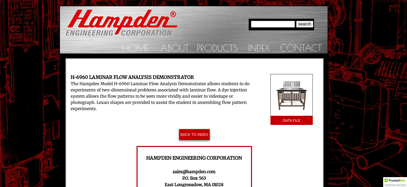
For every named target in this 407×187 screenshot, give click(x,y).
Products (217, 47)
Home (135, 47)
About (174, 47)
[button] (395, 182)
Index (258, 47)
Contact (301, 47)
